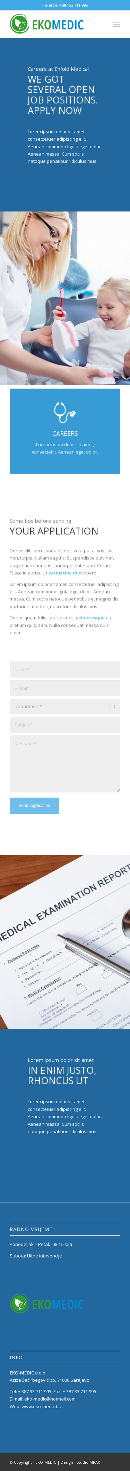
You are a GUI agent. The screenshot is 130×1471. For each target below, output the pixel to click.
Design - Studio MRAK (80, 1462)
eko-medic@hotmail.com (50, 1399)
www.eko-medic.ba (41, 1406)
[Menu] (116, 24)
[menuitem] (116, 24)
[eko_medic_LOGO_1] (54, 24)
